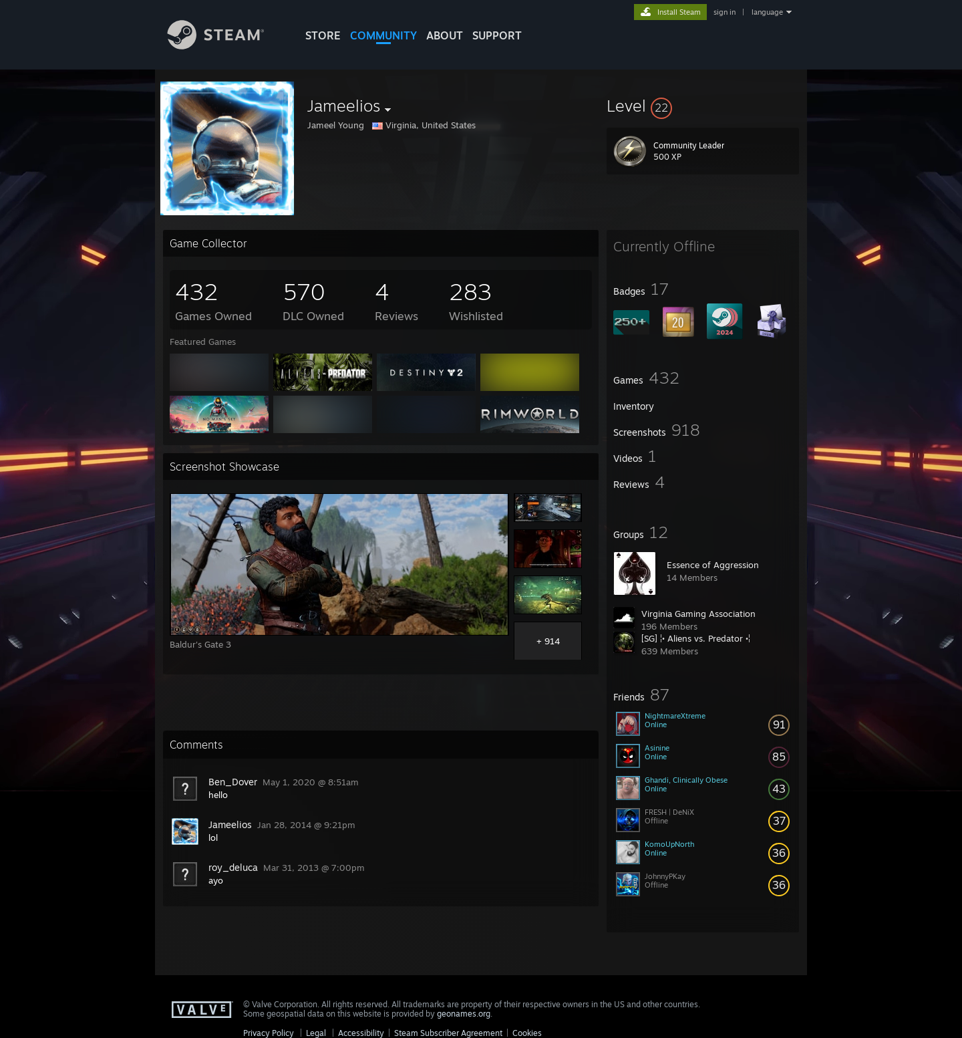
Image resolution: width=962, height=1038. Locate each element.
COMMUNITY (383, 35)
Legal (316, 1033)
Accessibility (361, 1033)
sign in (724, 12)
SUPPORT (497, 35)
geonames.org (463, 1014)
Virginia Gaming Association (698, 613)
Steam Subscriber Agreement (448, 1033)
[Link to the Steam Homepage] (226, 45)
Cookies (527, 1033)
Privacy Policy (268, 1033)
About (444, 35)
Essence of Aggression (713, 564)
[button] (703, 105)
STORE (323, 35)
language (767, 12)
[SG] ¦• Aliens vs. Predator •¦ (695, 638)
